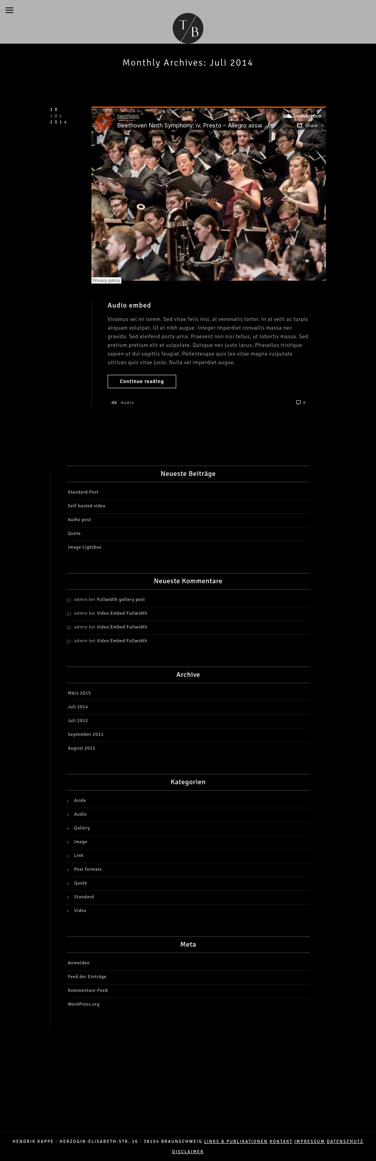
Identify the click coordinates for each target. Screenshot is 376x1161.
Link (79, 856)
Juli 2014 (78, 707)
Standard (84, 897)
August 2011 (81, 748)
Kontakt (281, 1141)
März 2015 (79, 693)
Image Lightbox (84, 547)
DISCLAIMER (188, 1151)
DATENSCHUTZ (345, 1141)
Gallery (82, 828)
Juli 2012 (78, 721)
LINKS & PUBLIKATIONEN (236, 1141)
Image (80, 842)
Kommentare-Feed (88, 990)
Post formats (88, 869)
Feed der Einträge (87, 977)
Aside (80, 800)
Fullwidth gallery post (121, 600)
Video (80, 911)
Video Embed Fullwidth (122, 613)
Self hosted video (87, 506)
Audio (128, 402)
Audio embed (129, 305)
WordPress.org (84, 1004)
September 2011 (86, 734)
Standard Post (83, 492)
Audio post (79, 520)
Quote (74, 533)
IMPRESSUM (309, 1141)
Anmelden (79, 963)
